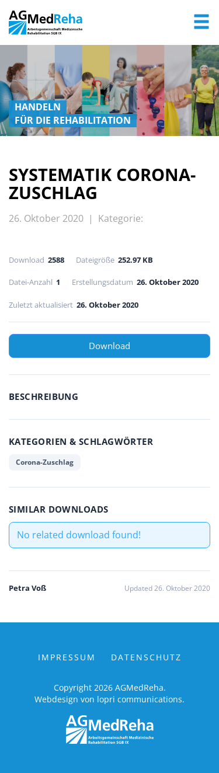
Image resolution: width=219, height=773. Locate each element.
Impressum (67, 657)
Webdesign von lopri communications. (109, 699)
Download (109, 345)
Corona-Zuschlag (45, 462)
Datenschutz (146, 657)
